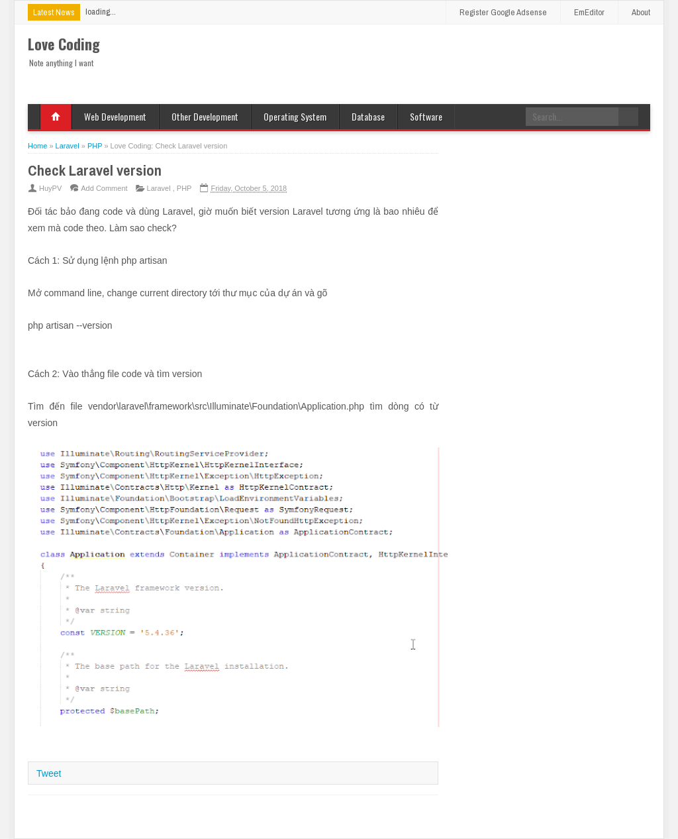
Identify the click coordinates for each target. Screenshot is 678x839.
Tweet (48, 773)
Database (368, 116)
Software (426, 116)
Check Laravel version (95, 170)
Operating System (295, 116)
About (641, 12)
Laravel (160, 188)
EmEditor (589, 12)
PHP (184, 188)
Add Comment (104, 188)
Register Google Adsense (503, 12)
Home (56, 116)
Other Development (204, 116)
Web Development (115, 116)
